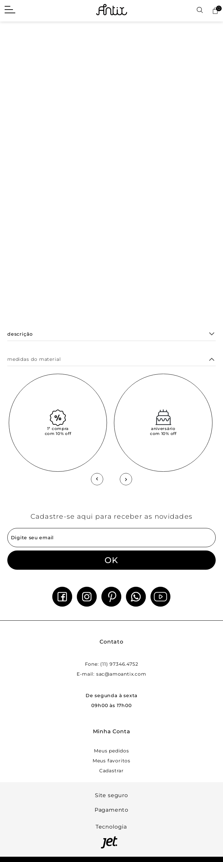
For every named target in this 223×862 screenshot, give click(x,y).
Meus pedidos (111, 751)
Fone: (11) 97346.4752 (111, 664)
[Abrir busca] (200, 10)
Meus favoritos (111, 761)
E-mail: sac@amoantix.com (111, 674)
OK (111, 560)
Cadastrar (111, 771)
